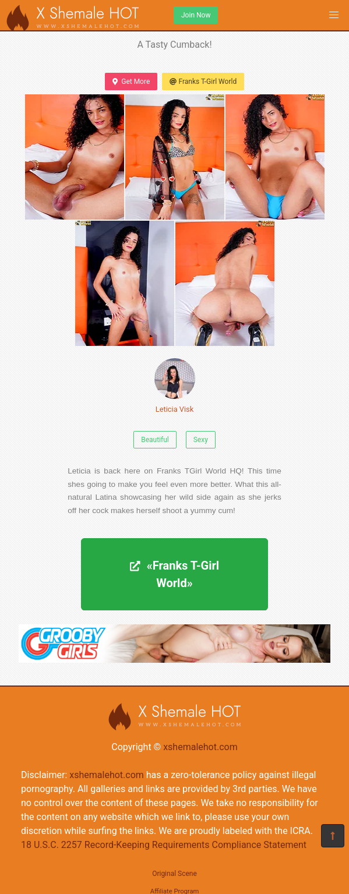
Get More (131, 81)
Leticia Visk (174, 386)
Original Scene (174, 874)
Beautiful (155, 440)
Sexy (200, 440)
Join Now (195, 15)
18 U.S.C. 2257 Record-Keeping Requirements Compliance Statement (163, 844)
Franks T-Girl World (203, 81)
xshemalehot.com (200, 746)
